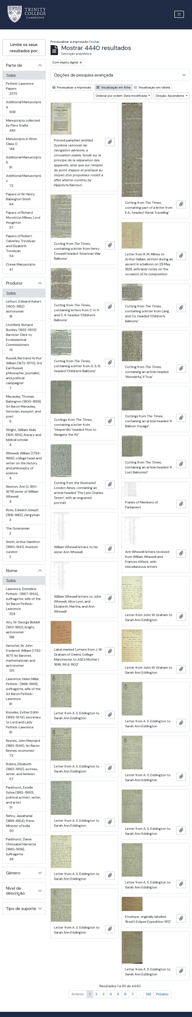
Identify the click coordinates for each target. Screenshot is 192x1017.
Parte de (14, 65)
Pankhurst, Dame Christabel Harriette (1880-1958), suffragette (21, 849)
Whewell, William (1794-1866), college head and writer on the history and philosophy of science (24, 466)
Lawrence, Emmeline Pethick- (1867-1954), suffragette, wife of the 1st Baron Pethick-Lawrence (23, 601)
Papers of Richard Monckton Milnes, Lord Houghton (23, 220)
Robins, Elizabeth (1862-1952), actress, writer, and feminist (22, 771)
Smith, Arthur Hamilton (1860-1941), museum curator (23, 549)
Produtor (14, 283)
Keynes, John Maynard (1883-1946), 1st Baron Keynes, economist (23, 748)
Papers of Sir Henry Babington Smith (20, 199)
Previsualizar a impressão (71, 87)
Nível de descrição (15, 891)
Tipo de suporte (21, 908)
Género (13, 873)
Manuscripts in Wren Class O (21, 143)
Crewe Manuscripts (20, 267)
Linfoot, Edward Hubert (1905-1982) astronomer (23, 309)
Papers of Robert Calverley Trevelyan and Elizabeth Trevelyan (20, 245)
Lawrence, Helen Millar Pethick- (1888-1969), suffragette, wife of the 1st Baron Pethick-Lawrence (23, 691)
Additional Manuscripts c (23, 180)
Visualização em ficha (113, 87)
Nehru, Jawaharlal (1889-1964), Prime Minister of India (20, 823)
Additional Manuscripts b (23, 162)
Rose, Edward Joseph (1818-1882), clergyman (23, 514)
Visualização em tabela (152, 87)
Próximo (162, 994)
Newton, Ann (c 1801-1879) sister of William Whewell (22, 494)
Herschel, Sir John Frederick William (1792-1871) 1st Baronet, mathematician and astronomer (24, 658)
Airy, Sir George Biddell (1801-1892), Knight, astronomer (23, 630)
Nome (11, 570)
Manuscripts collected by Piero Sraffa (23, 125)
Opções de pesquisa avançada (83, 75)
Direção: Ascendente (170, 96)
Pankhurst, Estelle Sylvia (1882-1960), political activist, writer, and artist (23, 797)
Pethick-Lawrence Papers (20, 88)
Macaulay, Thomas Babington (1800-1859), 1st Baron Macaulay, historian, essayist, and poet (23, 409)
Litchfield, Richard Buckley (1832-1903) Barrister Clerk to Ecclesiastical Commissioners (21, 337)
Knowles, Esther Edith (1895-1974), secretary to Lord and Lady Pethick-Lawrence (23, 722)
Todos (11, 75)
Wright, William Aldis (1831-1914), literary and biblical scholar (23, 437)
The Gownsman (18, 531)
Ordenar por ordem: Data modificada (122, 96)
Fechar (94, 42)
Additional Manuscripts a (23, 107)
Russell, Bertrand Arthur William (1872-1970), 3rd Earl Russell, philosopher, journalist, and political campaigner (24, 373)
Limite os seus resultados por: (24, 47)
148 (148, 994)
